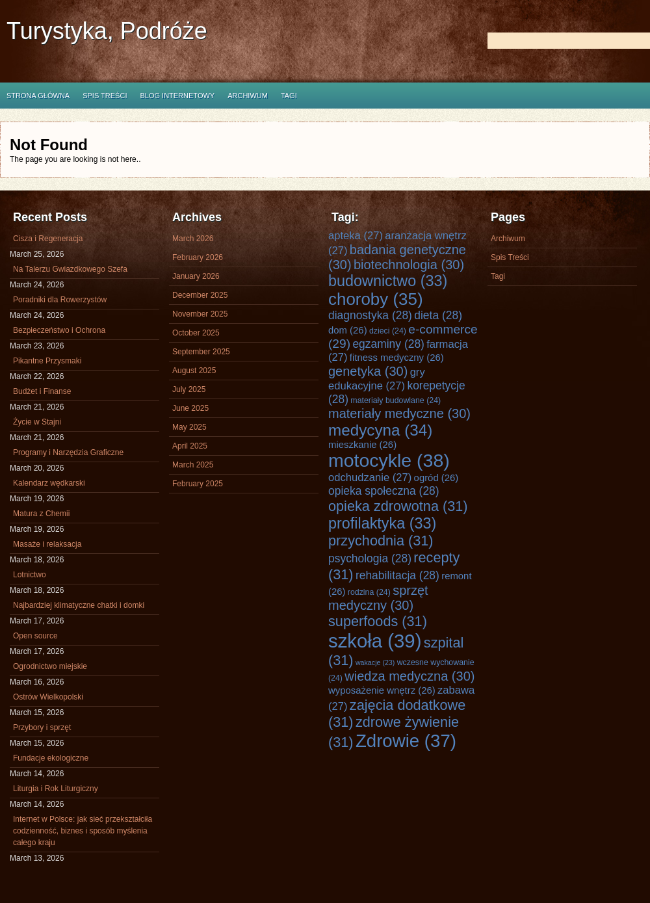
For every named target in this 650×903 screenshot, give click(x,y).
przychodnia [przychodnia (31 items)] (381, 540)
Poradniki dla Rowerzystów (60, 299)
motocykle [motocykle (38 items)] (389, 460)
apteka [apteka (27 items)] (355, 235)
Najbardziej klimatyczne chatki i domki (78, 605)
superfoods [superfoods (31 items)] (377, 621)
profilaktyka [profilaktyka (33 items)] (382, 523)
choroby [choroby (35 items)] (375, 299)
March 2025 (192, 464)
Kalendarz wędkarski (49, 483)
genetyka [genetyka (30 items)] (368, 371)
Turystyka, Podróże (106, 31)
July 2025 (188, 389)
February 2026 (197, 257)
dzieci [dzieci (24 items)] (387, 330)
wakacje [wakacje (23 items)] (375, 662)
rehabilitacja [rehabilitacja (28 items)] (397, 575)
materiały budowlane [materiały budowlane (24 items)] (395, 400)
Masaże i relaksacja (47, 544)
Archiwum (248, 95)
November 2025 (200, 314)
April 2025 (189, 446)
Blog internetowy (177, 95)
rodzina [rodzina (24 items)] (369, 592)
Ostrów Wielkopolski (48, 696)
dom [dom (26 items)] (347, 330)
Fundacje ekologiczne (50, 758)
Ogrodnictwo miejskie (50, 666)
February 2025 (197, 483)
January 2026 (196, 276)
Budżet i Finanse (42, 391)
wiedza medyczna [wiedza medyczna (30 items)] (409, 676)
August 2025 (194, 370)
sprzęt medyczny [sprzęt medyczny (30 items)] (378, 597)
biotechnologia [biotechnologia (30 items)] (409, 264)
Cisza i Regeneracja (48, 238)
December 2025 (200, 295)
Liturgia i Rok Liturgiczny (55, 788)
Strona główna (38, 95)
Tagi (289, 95)
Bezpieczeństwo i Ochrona (59, 330)
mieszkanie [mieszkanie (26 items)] (362, 444)
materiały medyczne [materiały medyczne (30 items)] (399, 413)
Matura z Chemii (41, 513)
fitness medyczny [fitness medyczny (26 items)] (397, 357)
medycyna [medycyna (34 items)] (380, 430)
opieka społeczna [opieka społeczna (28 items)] (383, 490)
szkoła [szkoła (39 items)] (374, 640)
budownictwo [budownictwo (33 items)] (387, 280)
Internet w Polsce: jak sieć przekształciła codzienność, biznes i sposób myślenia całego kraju (82, 831)
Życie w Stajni (37, 421)
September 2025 (201, 351)
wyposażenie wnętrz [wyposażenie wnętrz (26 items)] (382, 690)
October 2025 (196, 332)
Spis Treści (105, 95)
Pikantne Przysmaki (47, 360)
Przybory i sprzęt (42, 727)
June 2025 (190, 408)
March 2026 (192, 238)
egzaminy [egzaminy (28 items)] (388, 343)
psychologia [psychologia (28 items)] (369, 558)
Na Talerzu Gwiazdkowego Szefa (70, 269)
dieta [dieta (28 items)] (438, 315)
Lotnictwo (29, 574)
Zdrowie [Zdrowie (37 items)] (406, 741)
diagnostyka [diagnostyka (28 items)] (370, 315)
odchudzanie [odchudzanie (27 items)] (369, 477)
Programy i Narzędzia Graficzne (68, 452)
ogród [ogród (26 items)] (436, 478)
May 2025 (189, 427)
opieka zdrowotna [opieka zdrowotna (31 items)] (398, 506)
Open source (35, 635)
